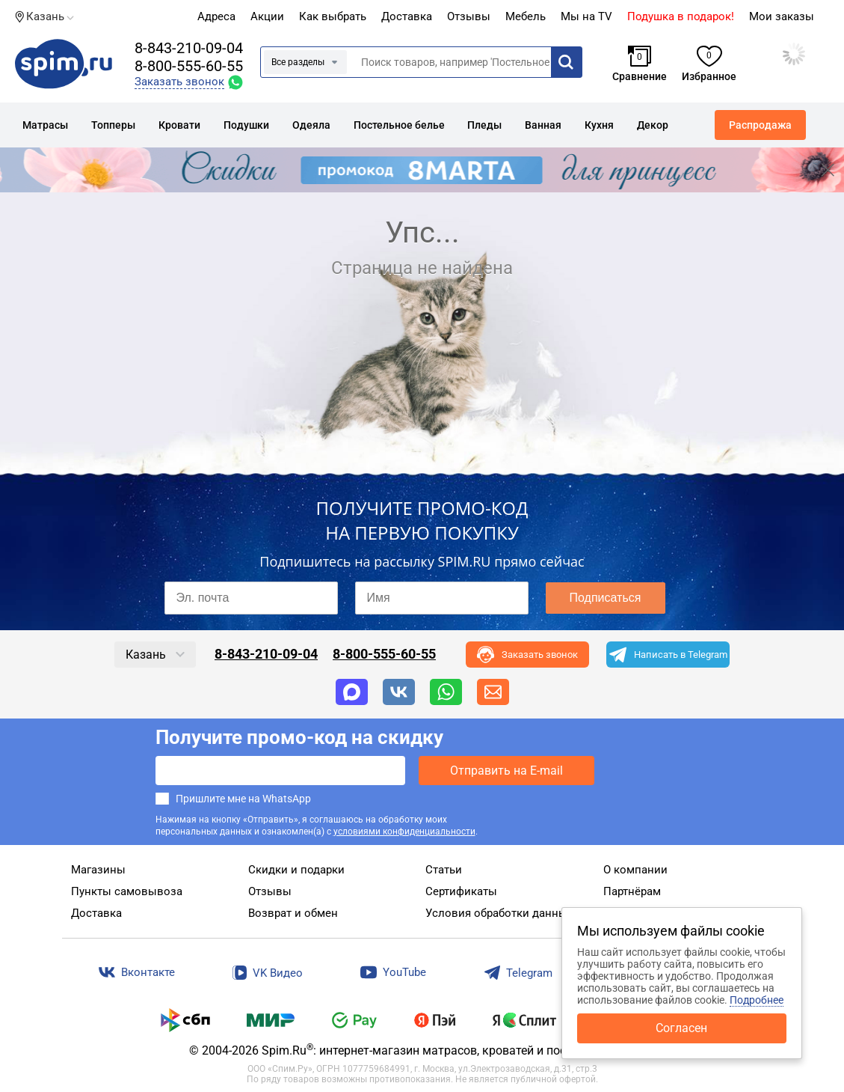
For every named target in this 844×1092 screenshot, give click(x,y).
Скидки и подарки (296, 869)
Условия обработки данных (499, 913)
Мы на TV (586, 16)
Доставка (406, 16)
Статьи (443, 869)
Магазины (98, 869)
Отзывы (270, 891)
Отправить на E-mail (506, 770)
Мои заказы (781, 16)
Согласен (681, 1028)
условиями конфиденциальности (404, 831)
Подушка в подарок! (680, 16)
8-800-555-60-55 (189, 66)
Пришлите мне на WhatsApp (243, 799)
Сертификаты (461, 891)
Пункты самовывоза (126, 891)
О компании (635, 869)
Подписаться (605, 597)
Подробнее (756, 1000)
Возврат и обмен (293, 913)
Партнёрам (632, 891)
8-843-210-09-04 (189, 48)
